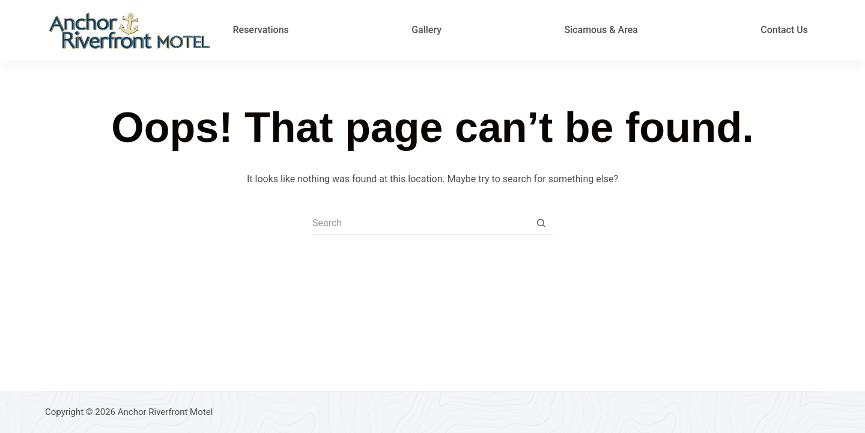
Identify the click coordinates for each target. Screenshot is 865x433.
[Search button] (541, 223)
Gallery (426, 29)
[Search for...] (420, 223)
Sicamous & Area (600, 29)
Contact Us (784, 29)
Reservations (260, 29)
